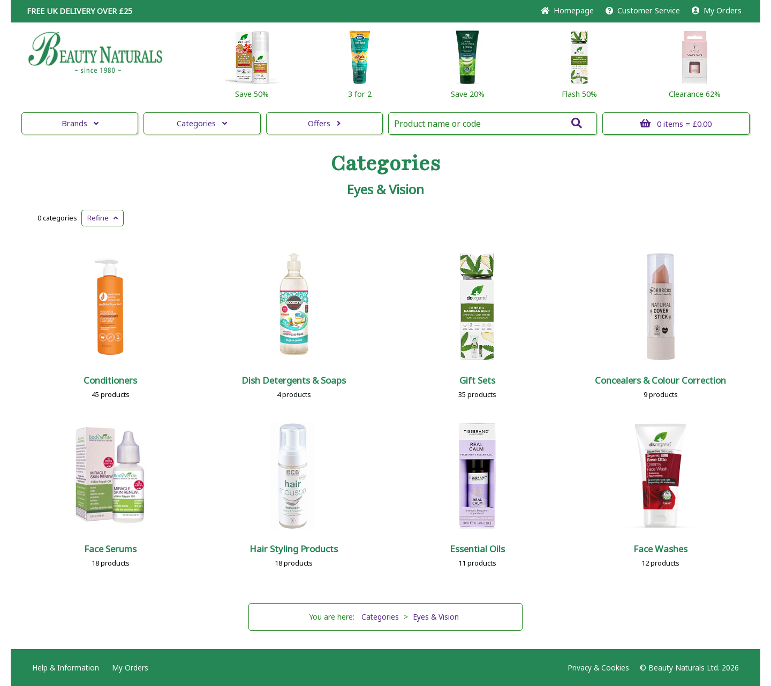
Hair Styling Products (294, 549)
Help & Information (65, 667)
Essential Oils (477, 549)
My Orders (717, 10)
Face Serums (110, 549)
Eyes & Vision (385, 189)
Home (567, 10)
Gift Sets (477, 380)
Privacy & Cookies (598, 667)
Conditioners (110, 380)
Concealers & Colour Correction (660, 380)
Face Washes (660, 549)
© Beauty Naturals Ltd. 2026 (689, 667)
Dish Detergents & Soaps (293, 380)
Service (643, 10)
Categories (202, 123)
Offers (324, 123)
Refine (102, 218)
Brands (80, 123)
